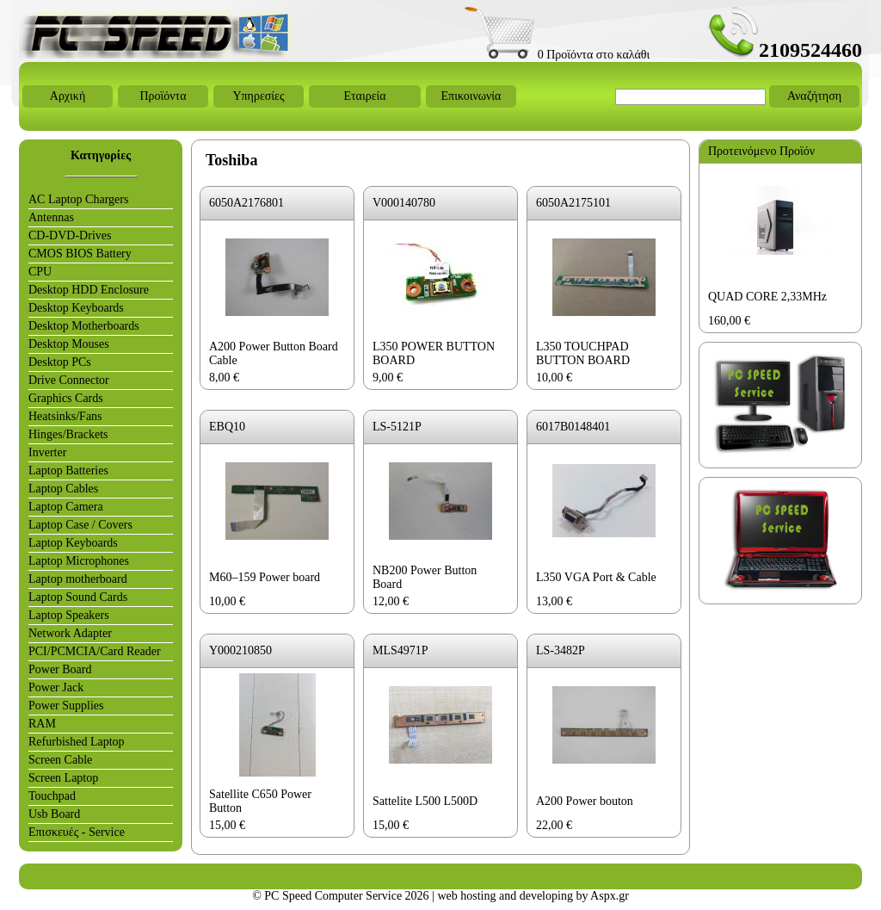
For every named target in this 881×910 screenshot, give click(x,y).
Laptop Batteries (68, 470)
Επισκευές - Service (76, 832)
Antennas (51, 217)
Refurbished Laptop (76, 741)
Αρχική (67, 96)
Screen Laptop (63, 777)
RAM (42, 723)
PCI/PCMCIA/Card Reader (94, 651)
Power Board (60, 669)
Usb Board (54, 814)
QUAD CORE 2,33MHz (767, 296)
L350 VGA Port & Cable (596, 577)
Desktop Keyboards (76, 307)
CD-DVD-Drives (69, 235)
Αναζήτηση (814, 96)
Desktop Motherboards (83, 325)
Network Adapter (70, 633)
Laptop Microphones (78, 560)
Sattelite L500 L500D (425, 801)
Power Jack (55, 687)
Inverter (47, 452)
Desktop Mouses (68, 343)
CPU (40, 271)
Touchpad (52, 795)
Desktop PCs (59, 362)
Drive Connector (68, 380)
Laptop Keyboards (73, 542)
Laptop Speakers (68, 615)
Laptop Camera (65, 506)
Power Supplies (66, 705)
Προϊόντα (162, 96)
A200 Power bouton (584, 801)
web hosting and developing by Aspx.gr (532, 895)
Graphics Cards (65, 398)
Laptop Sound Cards (77, 597)
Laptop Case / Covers (80, 524)
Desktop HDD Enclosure (88, 289)
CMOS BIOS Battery (80, 253)
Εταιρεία (364, 96)
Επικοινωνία (471, 96)
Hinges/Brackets (68, 434)
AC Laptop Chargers (78, 199)
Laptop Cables (63, 488)
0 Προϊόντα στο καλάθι (557, 54)
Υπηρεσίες (258, 96)
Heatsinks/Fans (65, 416)
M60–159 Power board (264, 577)
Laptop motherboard (77, 579)
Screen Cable (60, 759)
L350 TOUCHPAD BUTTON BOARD (583, 353)
